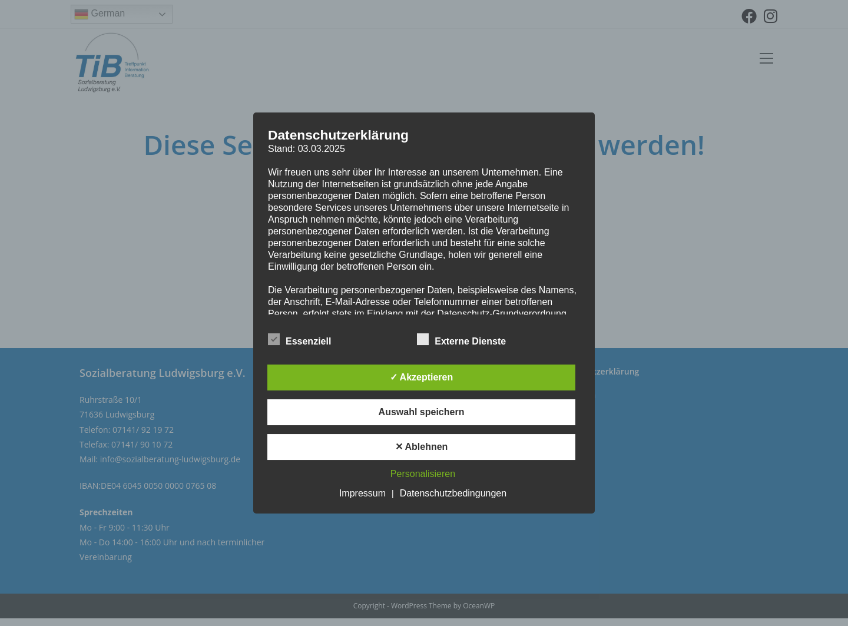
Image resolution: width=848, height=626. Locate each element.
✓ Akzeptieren (421, 377)
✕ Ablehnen (421, 447)
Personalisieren (422, 474)
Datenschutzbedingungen (453, 493)
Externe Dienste (461, 339)
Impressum (362, 493)
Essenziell (299, 339)
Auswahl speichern (422, 412)
